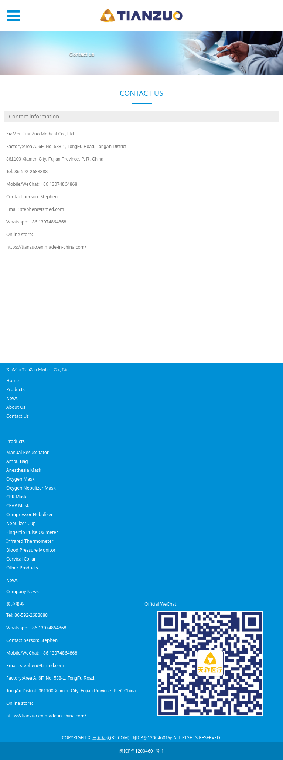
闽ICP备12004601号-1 (141, 751)
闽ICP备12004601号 (152, 737)
